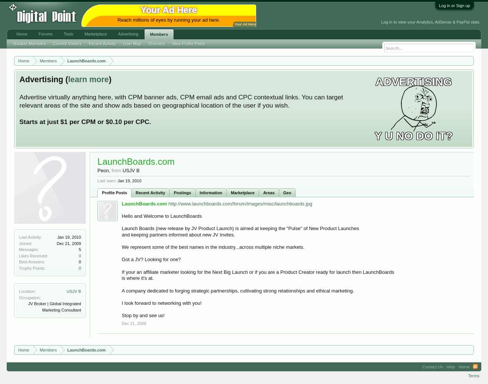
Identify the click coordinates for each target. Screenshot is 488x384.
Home (21, 34)
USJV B (74, 291)
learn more (88, 79)
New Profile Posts (188, 43)
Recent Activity (150, 193)
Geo (287, 193)
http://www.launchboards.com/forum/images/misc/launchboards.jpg (240, 204)
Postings (182, 193)
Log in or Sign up (454, 5)
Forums (45, 34)
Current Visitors (67, 43)
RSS (475, 367)
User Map (133, 43)
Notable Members (29, 43)
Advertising (128, 34)
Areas (269, 193)
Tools (69, 34)
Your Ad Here (244, 24)
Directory (157, 43)
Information (211, 193)
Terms (473, 376)
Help (451, 367)
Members (159, 34)
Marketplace (243, 193)
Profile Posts (114, 193)
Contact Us (433, 367)
